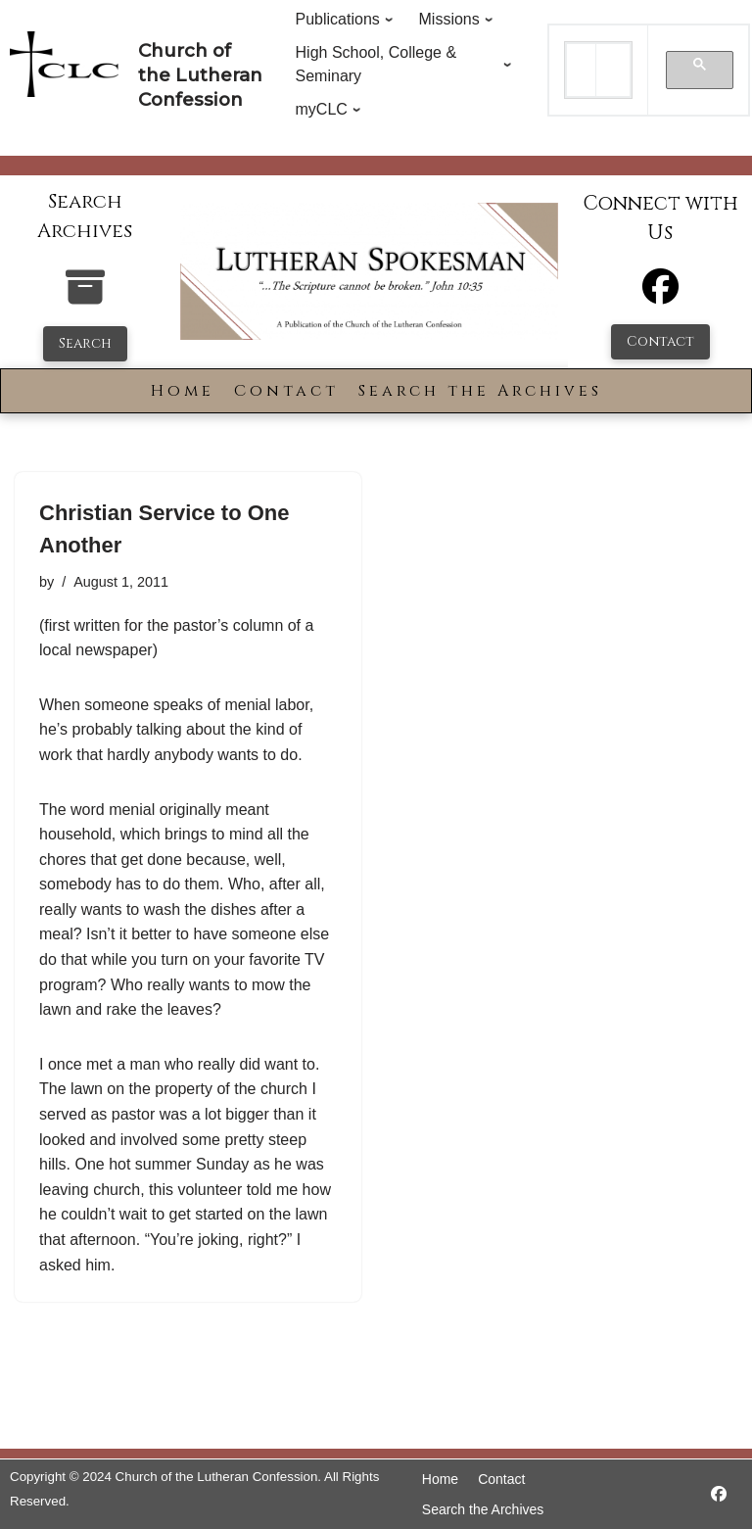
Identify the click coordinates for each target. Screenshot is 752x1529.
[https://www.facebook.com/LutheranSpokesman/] (719, 1494)
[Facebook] (660, 295)
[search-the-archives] (85, 297)
